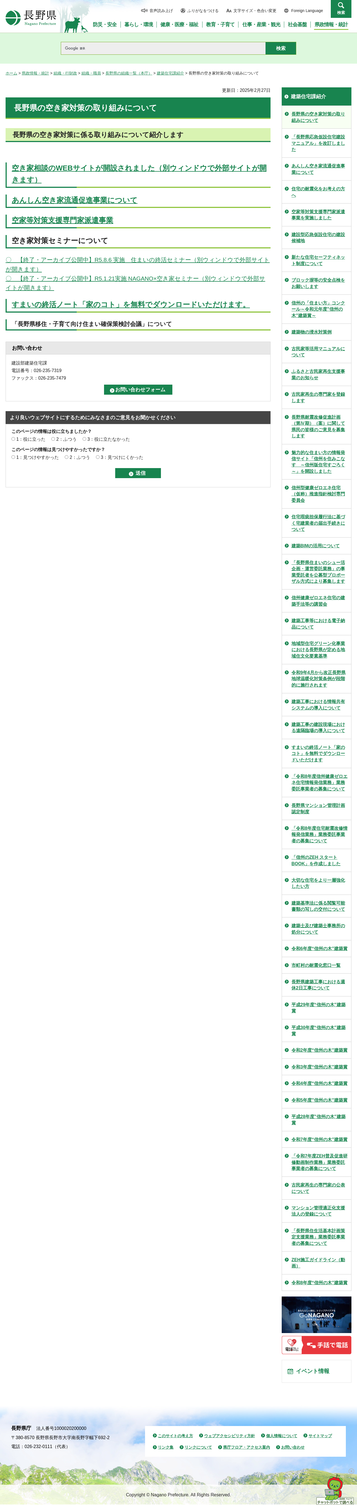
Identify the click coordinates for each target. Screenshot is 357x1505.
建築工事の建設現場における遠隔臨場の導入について (318, 727)
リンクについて (198, 1448)
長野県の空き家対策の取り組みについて (318, 117)
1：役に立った (30, 439)
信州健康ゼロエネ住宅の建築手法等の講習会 (318, 600)
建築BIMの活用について (315, 545)
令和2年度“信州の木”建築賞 (319, 1050)
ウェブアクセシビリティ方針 (229, 1436)
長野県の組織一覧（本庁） (128, 73)
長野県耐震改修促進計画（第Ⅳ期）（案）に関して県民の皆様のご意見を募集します (318, 426)
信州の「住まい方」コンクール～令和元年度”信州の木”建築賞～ (318, 309)
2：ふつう (66, 439)
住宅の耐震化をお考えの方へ (318, 191)
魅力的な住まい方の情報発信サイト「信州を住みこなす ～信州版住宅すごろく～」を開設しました (318, 462)
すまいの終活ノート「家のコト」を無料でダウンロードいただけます (318, 753)
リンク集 (165, 1448)
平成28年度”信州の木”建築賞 (318, 1119)
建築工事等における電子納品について (318, 623)
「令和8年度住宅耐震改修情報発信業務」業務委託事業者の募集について (319, 834)
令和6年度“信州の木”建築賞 (319, 948)
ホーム (11, 73)
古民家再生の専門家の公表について (318, 1188)
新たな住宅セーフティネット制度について (318, 260)
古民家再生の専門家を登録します (318, 397)
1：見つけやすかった (37, 457)
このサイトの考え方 (175, 1436)
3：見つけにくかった (122, 457)
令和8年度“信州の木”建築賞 (319, 1282)
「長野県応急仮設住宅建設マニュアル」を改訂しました (318, 143)
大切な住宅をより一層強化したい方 (318, 883)
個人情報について (281, 1436)
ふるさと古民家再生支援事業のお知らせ (318, 374)
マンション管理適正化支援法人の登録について (318, 1211)
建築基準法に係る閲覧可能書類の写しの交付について (318, 906)
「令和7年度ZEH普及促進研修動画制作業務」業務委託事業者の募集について (319, 1162)
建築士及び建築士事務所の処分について (318, 928)
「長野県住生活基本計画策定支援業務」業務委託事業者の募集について (318, 1237)
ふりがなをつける (203, 10)
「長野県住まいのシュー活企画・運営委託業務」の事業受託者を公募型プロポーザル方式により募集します (318, 572)
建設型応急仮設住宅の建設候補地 (318, 237)
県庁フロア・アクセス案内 (246, 1448)
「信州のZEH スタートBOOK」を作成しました (316, 860)
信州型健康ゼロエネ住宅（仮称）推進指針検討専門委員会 (318, 494)
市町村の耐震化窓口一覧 (316, 965)
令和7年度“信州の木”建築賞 (319, 1139)
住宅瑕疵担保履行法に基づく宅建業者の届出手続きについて (318, 523)
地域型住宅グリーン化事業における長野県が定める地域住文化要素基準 (318, 649)
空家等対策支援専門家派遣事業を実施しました (318, 214)
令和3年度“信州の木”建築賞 (319, 1067)
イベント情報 (312, 1372)
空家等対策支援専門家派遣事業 (62, 220)
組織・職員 (91, 73)
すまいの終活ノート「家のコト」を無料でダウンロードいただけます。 (131, 304)
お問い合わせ (293, 1448)
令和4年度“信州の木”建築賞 (319, 1083)
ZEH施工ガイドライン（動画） (318, 1262)
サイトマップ (320, 1436)
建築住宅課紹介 (170, 73)
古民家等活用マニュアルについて (318, 351)
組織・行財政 (65, 73)
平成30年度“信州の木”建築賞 (318, 1030)
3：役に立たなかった (108, 439)
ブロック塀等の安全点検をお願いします (318, 283)
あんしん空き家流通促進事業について (75, 200)
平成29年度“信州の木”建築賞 (318, 1007)
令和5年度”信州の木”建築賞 (319, 1100)
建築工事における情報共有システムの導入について (318, 704)
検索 (341, 12)
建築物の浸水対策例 (311, 332)
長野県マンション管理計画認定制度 (318, 808)
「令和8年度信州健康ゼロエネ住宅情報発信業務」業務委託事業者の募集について (319, 782)
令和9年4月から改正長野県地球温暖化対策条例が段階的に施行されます (318, 678)
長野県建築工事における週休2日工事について (318, 984)
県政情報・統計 (35, 73)
